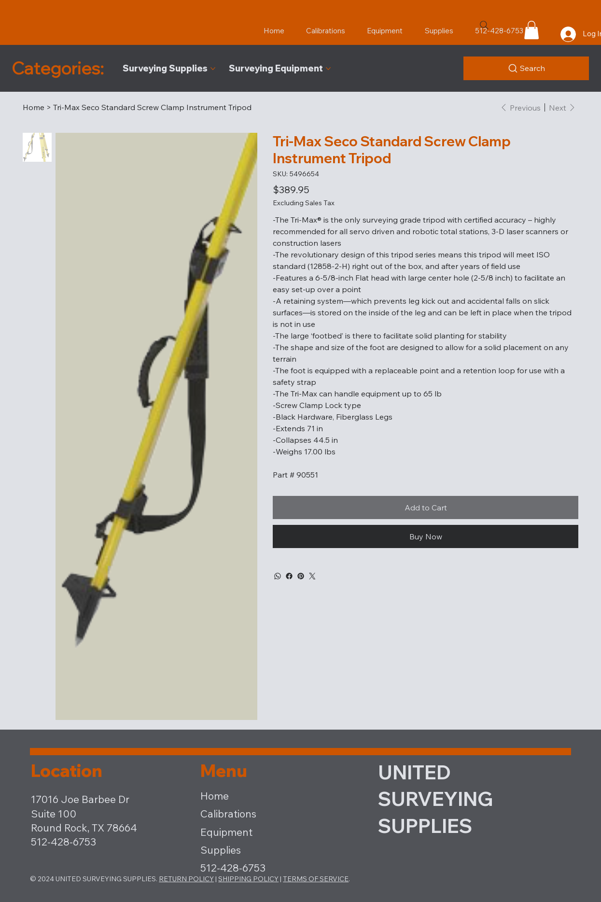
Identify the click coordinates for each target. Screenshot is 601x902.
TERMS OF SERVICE (316, 878)
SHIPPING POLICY (248, 878)
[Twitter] (312, 576)
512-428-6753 (233, 867)
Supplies (220, 850)
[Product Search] (526, 68)
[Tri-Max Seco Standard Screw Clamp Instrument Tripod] (152, 107)
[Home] (33, 107)
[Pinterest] (301, 576)
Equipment (226, 832)
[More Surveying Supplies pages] (212, 68)
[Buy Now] (425, 536)
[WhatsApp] (277, 576)
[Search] (484, 25)
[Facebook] (289, 576)
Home (214, 795)
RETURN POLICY (186, 878)
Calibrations (228, 813)
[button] (531, 30)
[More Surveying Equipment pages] (328, 68)
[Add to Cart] (425, 507)
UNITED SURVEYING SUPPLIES (435, 799)
